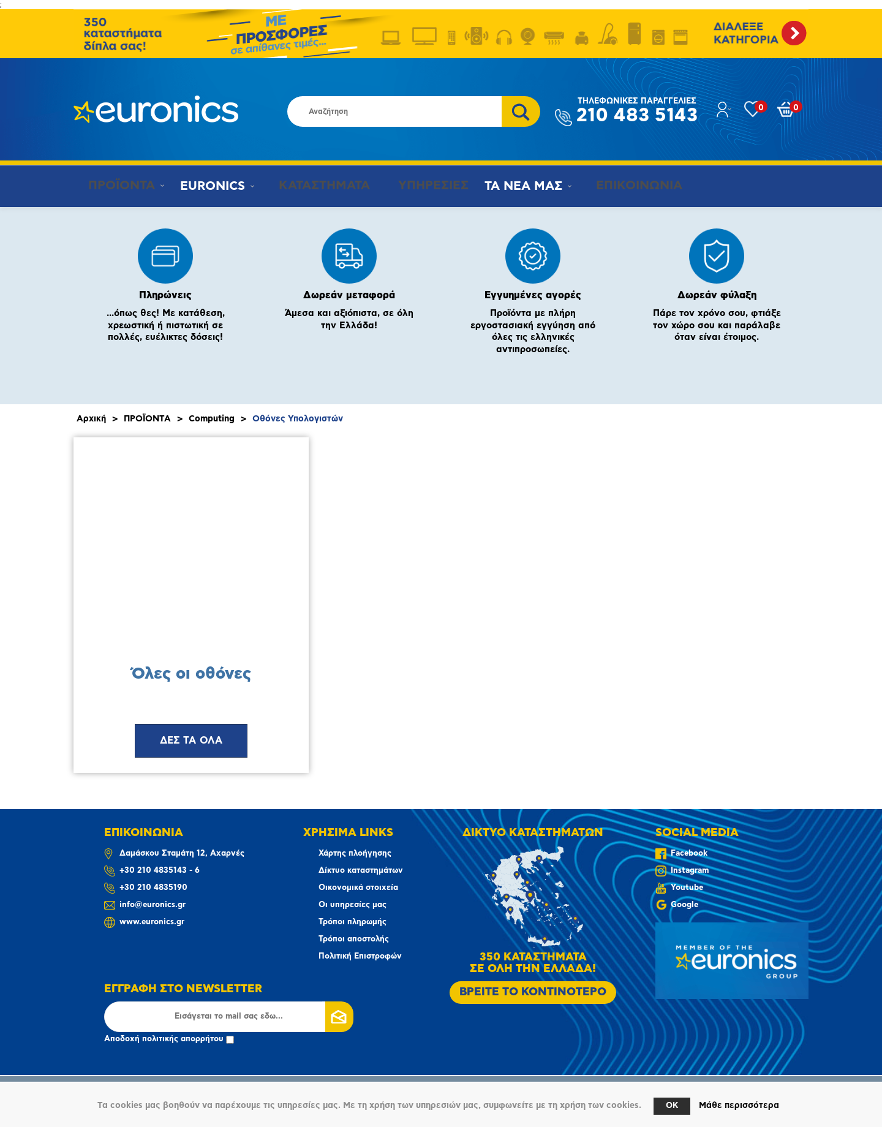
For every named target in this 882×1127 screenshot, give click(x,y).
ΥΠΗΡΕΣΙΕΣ (420, 185)
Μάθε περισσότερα (739, 1105)
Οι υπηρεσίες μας (352, 905)
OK (672, 1106)
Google (684, 905)
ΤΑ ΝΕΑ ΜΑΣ (512, 186)
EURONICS (208, 186)
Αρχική (91, 419)
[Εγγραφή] (228, 1016)
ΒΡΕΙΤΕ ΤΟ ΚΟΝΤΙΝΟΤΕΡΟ (532, 992)
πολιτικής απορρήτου (183, 1039)
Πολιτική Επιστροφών (360, 956)
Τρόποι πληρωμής (352, 922)
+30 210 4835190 (153, 888)
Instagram (690, 871)
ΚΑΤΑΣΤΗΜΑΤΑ (314, 185)
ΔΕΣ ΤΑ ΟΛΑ (191, 740)
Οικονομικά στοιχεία (358, 888)
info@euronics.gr (152, 905)
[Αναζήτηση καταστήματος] (394, 111)
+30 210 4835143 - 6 (159, 871)
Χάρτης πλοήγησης (354, 854)
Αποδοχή (169, 1039)
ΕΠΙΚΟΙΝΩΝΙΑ (622, 185)
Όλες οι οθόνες (191, 674)
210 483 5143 (637, 111)
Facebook (689, 854)
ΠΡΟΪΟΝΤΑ (115, 185)
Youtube (687, 888)
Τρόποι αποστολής (353, 939)
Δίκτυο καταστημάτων (360, 871)
